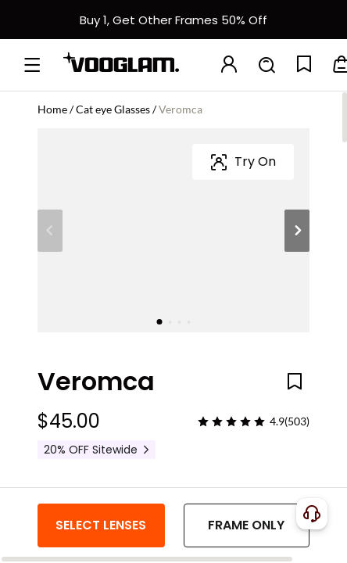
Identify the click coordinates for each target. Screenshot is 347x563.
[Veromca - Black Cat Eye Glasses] (69, 311)
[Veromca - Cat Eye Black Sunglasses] (275, 311)
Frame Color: (75, 263)
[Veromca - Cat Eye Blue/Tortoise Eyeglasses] (137, 311)
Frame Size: (70, 376)
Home (52, 109)
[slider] (231, 217)
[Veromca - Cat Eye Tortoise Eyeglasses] (206, 311)
